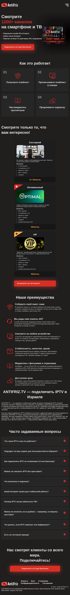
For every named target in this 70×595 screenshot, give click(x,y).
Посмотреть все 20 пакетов (28, 283)
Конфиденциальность (30, 583)
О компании (43, 581)
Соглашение (48, 583)
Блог (33, 581)
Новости (24, 581)
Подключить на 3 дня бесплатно (17, 47)
